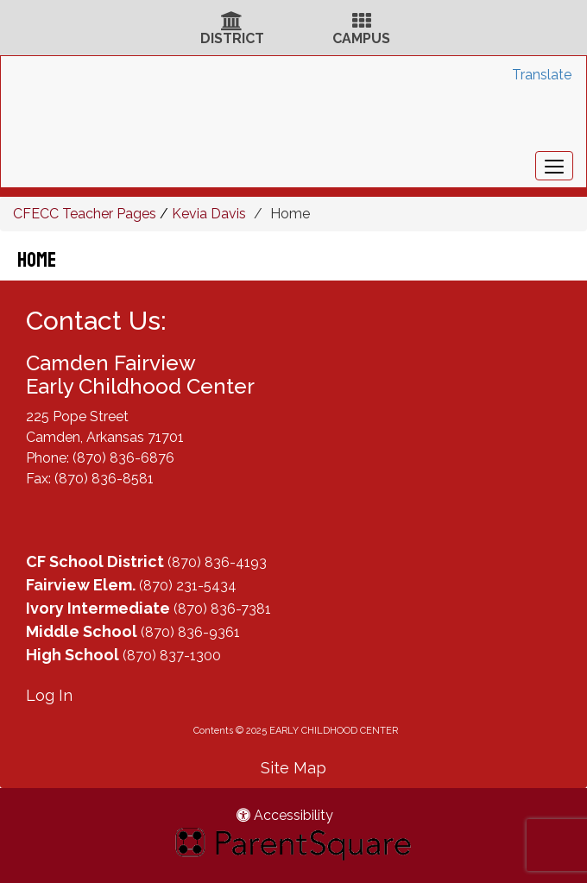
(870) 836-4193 (217, 562)
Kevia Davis (209, 213)
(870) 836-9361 (190, 632)
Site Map (293, 768)
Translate (541, 74)
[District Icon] (232, 23)
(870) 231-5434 (188, 585)
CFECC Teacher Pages (84, 213)
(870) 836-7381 (222, 609)
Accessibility (285, 815)
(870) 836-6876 (123, 458)
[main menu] (554, 165)
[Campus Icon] (361, 23)
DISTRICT (232, 38)
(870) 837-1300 (172, 655)
